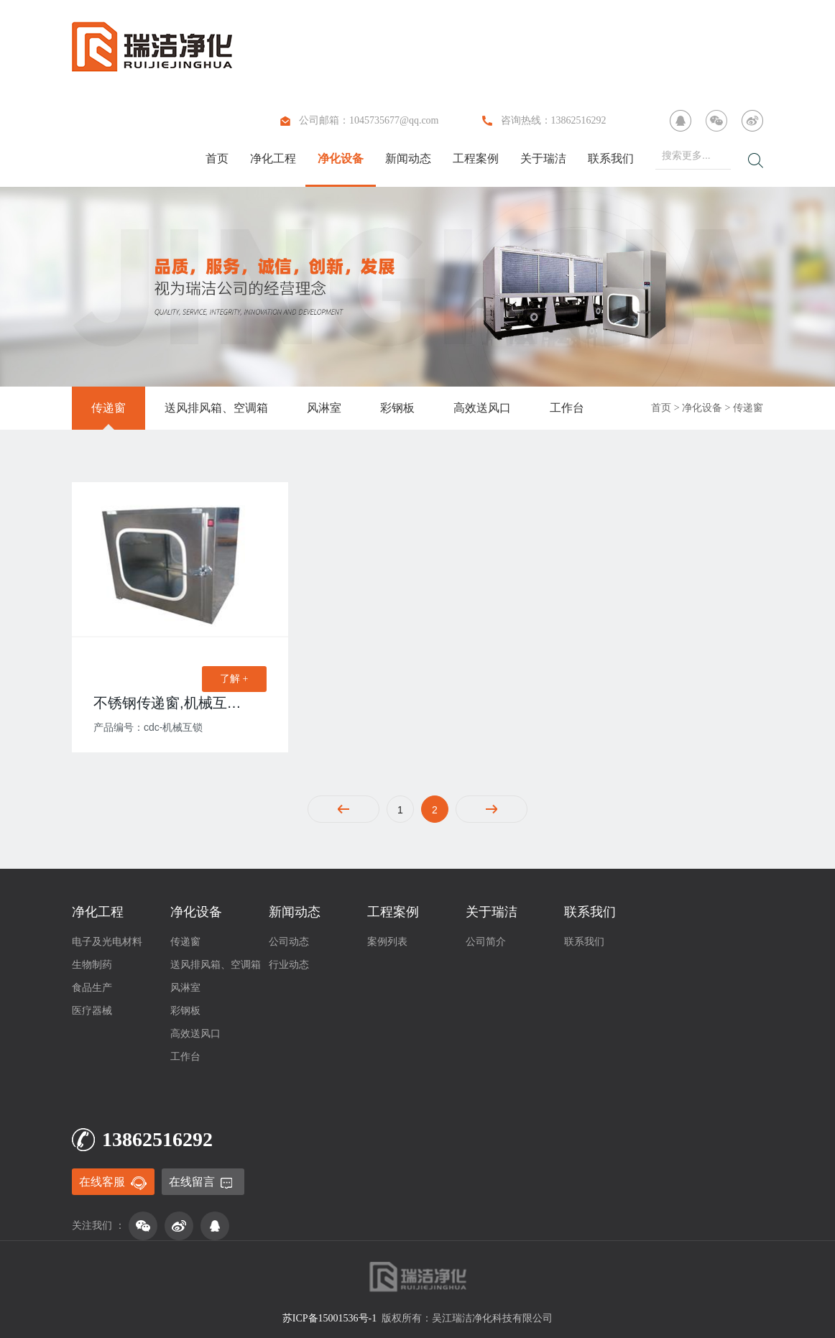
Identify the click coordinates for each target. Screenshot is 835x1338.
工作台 (567, 408)
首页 (217, 158)
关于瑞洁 (543, 158)
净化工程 (273, 158)
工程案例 (476, 158)
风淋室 (324, 408)
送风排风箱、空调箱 (216, 408)
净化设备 (341, 158)
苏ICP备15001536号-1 (329, 1318)
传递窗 (108, 408)
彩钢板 (397, 408)
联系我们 (611, 158)
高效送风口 (482, 408)
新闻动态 (408, 158)
